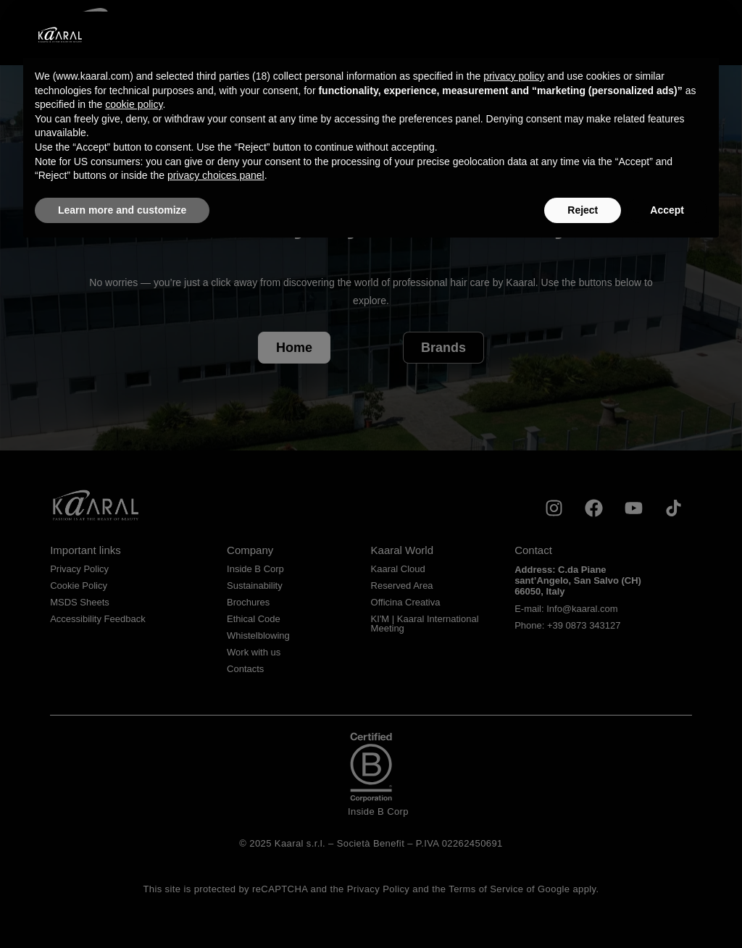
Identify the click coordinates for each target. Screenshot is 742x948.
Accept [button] (667, 210)
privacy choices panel (215, 175)
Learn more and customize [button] (122, 210)
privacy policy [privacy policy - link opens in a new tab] (513, 76)
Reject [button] (582, 210)
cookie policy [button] (133, 104)
